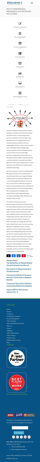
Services (9, 311)
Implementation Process (14, 340)
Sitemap (17, 455)
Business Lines (11, 338)
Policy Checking (11, 321)
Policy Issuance (11, 335)
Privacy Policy (10, 455)
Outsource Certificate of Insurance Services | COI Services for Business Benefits (18, 277)
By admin (21, 104)
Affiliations (10, 330)
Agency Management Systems (15, 323)
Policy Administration (13, 333)
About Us (9, 326)
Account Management (13, 318)
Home (8, 309)
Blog (8, 342)
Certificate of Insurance (13, 316)
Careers (9, 328)
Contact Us (10, 314)
